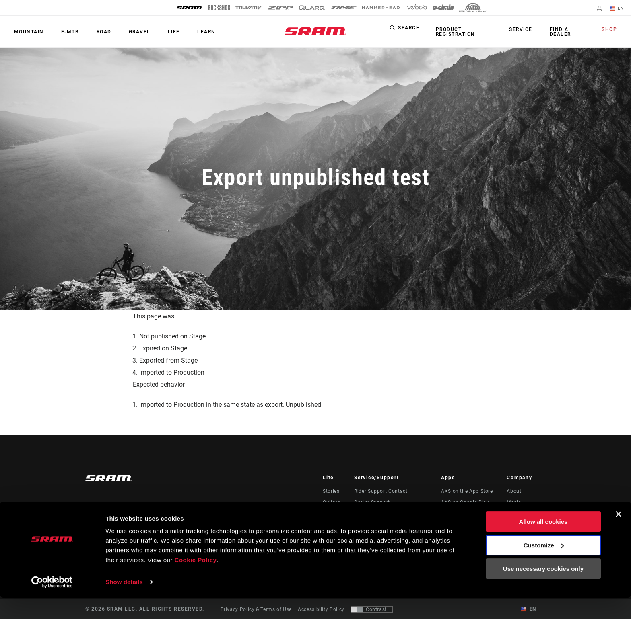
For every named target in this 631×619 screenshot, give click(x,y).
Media (514, 502)
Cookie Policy (196, 581)
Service (524, 30)
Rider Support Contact (380, 491)
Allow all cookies (543, 542)
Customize (544, 566)
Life (157, 32)
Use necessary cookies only (543, 589)
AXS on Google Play (465, 502)
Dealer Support (372, 502)
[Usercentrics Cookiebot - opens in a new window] (52, 603)
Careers (516, 514)
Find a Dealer (560, 32)
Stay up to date (118, 514)
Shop (611, 30)
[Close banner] (618, 535)
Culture (331, 502)
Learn (186, 32)
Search (409, 30)
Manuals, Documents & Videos (390, 514)
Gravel (127, 32)
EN (618, 9)
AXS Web (452, 514)
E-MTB (65, 32)
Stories (331, 491)
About (514, 491)
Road (94, 32)
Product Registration (453, 32)
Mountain (27, 32)
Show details (124, 603)
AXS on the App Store (467, 491)
